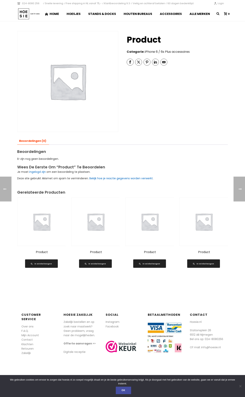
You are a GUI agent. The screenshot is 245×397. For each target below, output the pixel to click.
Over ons (27, 326)
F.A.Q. (25, 331)
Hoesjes (74, 14)
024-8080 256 (30, 3)
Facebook (112, 326)
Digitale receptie (75, 352)
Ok (123, 390)
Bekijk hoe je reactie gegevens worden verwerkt (121, 178)
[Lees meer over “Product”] (41, 263)
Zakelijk (26, 353)
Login (219, 3)
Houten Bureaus (138, 14)
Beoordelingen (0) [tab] (32, 141)
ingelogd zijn (37, 172)
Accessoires (171, 14)
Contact (27, 340)
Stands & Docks (102, 14)
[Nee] (240, 386)
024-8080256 (214, 339)
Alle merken (199, 14)
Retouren (27, 349)
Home (52, 14)
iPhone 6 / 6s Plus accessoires (167, 52)
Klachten (27, 344)
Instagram (112, 322)
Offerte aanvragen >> (80, 343)
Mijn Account (30, 335)
